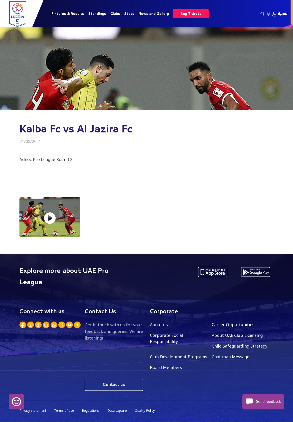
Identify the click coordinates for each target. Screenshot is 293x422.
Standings (97, 13)
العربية (283, 13)
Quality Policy (146, 411)
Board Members (166, 367)
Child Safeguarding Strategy (239, 346)
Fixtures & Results (68, 13)
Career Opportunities (233, 324)
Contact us (114, 385)
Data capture (118, 411)
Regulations (91, 411)
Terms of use (65, 411)
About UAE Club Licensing (237, 335)
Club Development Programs (178, 356)
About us (159, 324)
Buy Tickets (190, 13)
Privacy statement (33, 411)
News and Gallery (153, 13)
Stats (129, 13)
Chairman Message (230, 356)
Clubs (115, 13)
